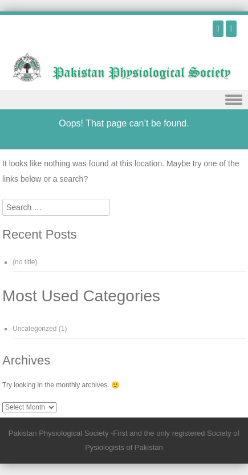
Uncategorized (34, 329)
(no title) (25, 262)
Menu (124, 100)
